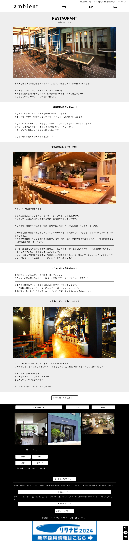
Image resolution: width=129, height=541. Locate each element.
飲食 (23, 457)
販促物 (42, 468)
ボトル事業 (54, 518)
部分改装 (20, 468)
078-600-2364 (39, 407)
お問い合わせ (74, 518)
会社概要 (45, 518)
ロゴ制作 (31, 468)
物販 (40, 457)
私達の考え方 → (64, 504)
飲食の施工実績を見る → (64, 398)
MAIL (116, 7)
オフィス (40, 463)
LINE (90, 7)
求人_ (83, 518)
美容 (23, 463)
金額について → (64, 492)
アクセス (64, 518)
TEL (64, 7)
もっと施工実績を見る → (64, 479)
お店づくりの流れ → (64, 511)
